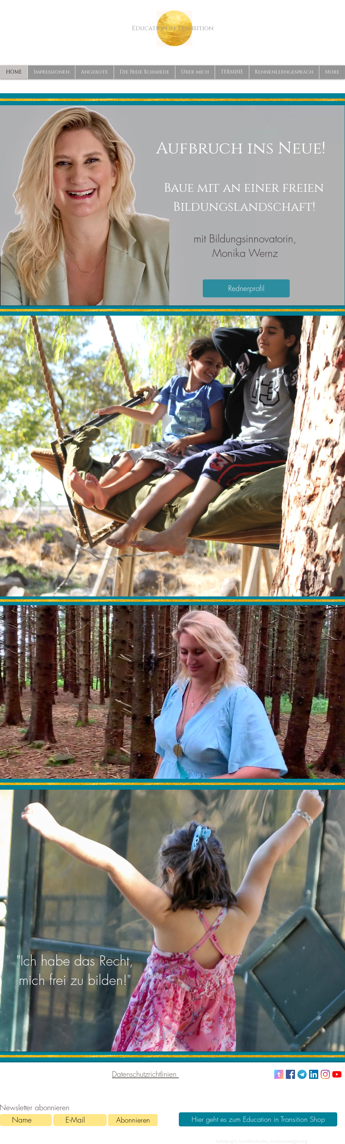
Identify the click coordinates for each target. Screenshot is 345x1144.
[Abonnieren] (133, 1120)
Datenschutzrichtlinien (145, 1074)
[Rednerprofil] (246, 288)
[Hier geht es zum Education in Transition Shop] (258, 1119)
